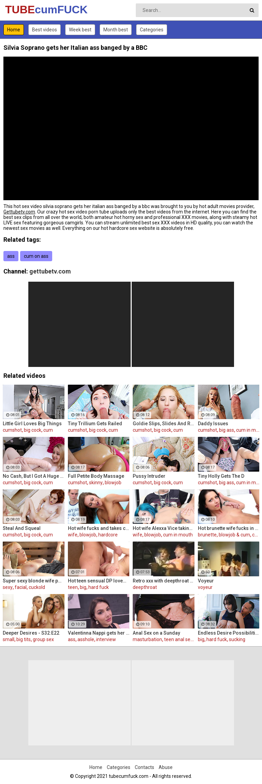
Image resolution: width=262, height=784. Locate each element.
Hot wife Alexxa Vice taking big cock (163, 528)
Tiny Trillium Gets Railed (95, 423)
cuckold (37, 587)
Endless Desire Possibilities (229, 633)
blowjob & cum (234, 534)
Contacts (144, 767)
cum (48, 430)
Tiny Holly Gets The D (221, 476)
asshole (85, 639)
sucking (237, 639)
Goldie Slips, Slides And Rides (163, 423)
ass (11, 256)
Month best (115, 29)
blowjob (113, 482)
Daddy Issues (213, 423)
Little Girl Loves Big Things (32, 423)
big (83, 587)
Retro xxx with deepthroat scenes (163, 580)
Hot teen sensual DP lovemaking (99, 580)
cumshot (12, 430)
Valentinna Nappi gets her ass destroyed (99, 633)
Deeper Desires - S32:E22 (31, 633)
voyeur (205, 587)
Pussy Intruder (149, 476)
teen (73, 587)
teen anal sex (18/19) (187, 639)
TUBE (23, 9)
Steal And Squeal (22, 528)
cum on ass (36, 256)
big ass (226, 430)
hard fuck (98, 587)
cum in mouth (178, 534)
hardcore (108, 534)
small (8, 639)
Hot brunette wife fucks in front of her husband (229, 528)
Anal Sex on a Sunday (156, 633)
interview (106, 639)
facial (21, 587)
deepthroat (145, 587)
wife (72, 534)
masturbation (147, 639)
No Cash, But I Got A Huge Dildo (33, 476)
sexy (8, 587)
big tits (23, 639)
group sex (43, 639)
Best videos (44, 29)
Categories (151, 29)
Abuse (166, 767)
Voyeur (206, 580)
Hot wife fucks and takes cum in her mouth (99, 528)
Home (13, 29)
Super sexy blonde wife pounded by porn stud (33, 580)
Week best (80, 29)
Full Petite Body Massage (96, 476)
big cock (32, 430)
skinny (96, 482)
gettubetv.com (50, 271)
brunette (207, 534)
